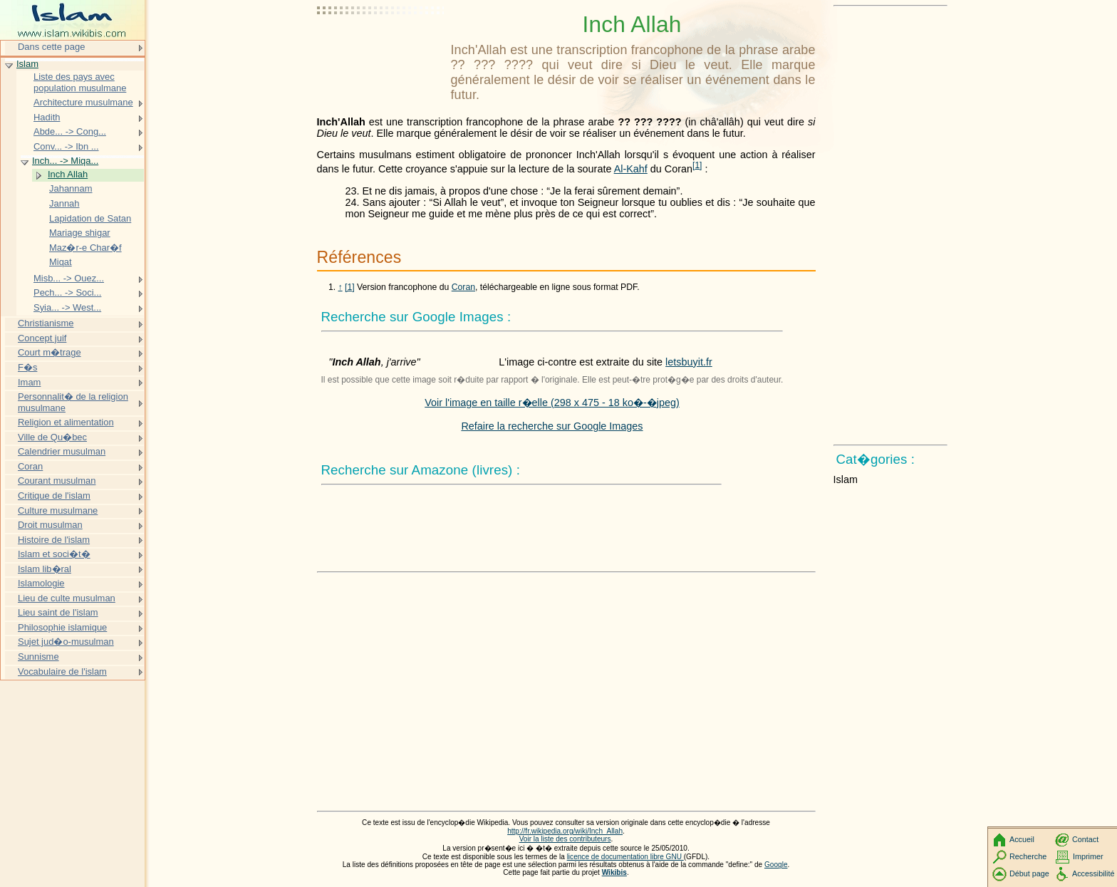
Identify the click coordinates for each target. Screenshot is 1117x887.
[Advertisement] (381, 46)
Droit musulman (50, 524)
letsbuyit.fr (688, 362)
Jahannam (71, 188)
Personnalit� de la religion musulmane (73, 402)
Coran (463, 287)
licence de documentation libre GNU (625, 857)
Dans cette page (51, 46)
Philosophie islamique (62, 627)
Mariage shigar (79, 232)
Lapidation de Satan (90, 218)
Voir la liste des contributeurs (565, 839)
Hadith (46, 117)
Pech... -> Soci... (67, 292)
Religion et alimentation (66, 422)
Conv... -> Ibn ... (66, 146)
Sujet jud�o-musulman (66, 641)
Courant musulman (56, 480)
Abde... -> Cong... (69, 131)
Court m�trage (49, 352)
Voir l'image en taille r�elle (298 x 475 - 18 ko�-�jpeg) (552, 402)
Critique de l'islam (54, 495)
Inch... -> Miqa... (65, 160)
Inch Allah (68, 174)
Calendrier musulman (61, 451)
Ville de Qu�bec (52, 437)
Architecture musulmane (83, 102)
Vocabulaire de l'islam (62, 671)
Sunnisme (38, 656)
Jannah (64, 203)
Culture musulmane (58, 510)
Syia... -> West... (67, 307)
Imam (29, 382)
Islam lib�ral (44, 569)
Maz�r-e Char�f (85, 247)
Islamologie (41, 583)
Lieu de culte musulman (66, 598)
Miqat (60, 261)
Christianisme (45, 323)
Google (776, 864)
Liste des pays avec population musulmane (79, 82)
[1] (350, 287)
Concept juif (42, 338)
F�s (27, 367)
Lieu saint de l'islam (58, 612)
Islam (27, 63)
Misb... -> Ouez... (68, 278)
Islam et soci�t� (54, 554)
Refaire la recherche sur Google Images (552, 426)
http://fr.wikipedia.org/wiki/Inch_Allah (565, 831)
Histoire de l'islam (54, 539)
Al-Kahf (631, 169)
